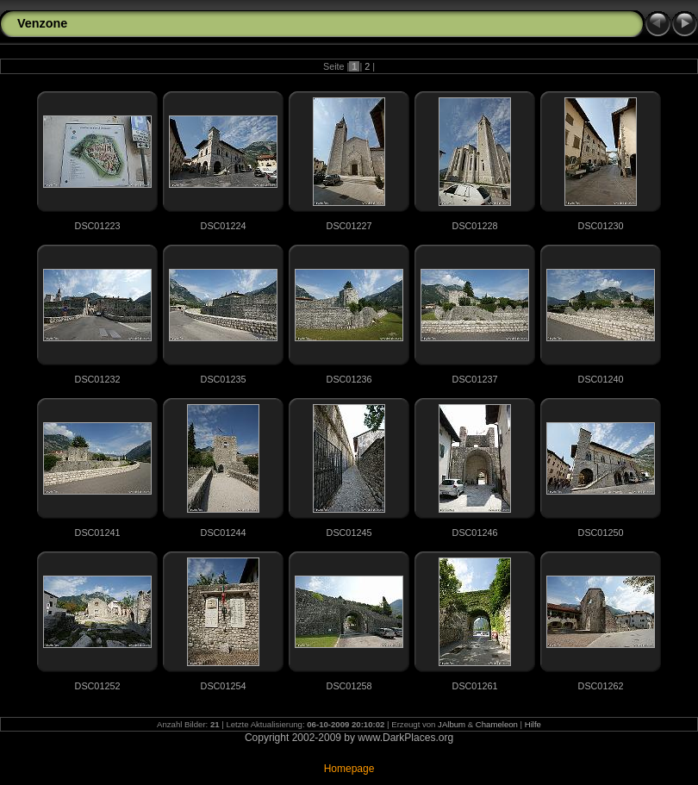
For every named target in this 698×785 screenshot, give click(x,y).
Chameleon (497, 724)
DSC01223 (98, 226)
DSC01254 (223, 686)
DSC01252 (98, 686)
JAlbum (451, 724)
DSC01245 (349, 532)
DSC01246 (475, 532)
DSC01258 (349, 686)
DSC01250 (601, 532)
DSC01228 (475, 226)
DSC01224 (223, 226)
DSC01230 (601, 226)
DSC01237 (475, 379)
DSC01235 (223, 379)
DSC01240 (601, 379)
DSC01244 (223, 532)
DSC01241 (98, 532)
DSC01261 (475, 686)
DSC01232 (98, 379)
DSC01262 (601, 686)
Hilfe (533, 724)
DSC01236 (349, 379)
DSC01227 (349, 226)
